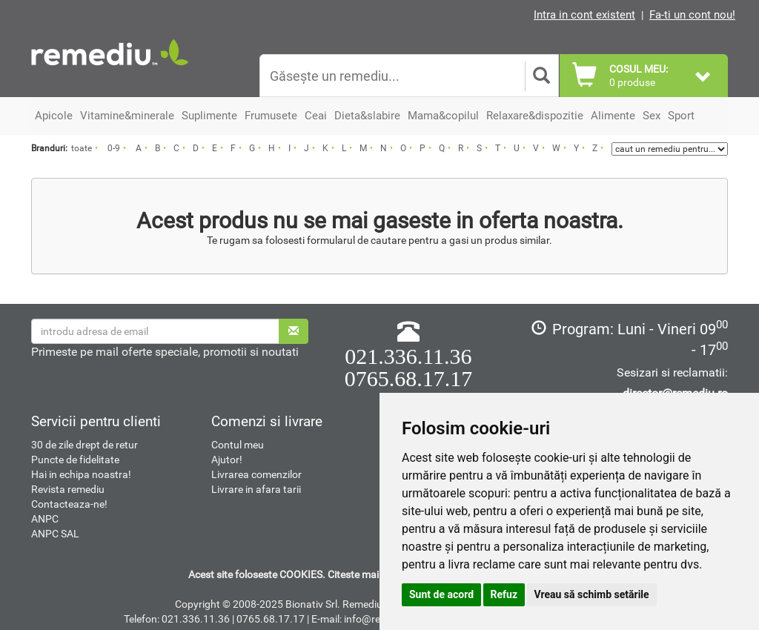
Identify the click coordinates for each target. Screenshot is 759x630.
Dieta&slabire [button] (367, 115)
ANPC (45, 519)
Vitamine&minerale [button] (127, 115)
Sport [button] (681, 115)
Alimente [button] (613, 115)
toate (81, 148)
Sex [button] (651, 115)
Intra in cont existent (584, 14)
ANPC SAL (55, 534)
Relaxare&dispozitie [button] (534, 115)
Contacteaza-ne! (69, 504)
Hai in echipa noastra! (81, 474)
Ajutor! (226, 459)
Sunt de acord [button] (441, 594)
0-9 (113, 148)
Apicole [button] (54, 115)
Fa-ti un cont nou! (692, 14)
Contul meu (237, 445)
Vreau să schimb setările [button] (591, 594)
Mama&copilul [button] (443, 115)
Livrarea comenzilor (256, 474)
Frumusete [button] (271, 115)
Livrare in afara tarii (256, 489)
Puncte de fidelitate (75, 459)
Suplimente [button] (209, 115)
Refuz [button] (504, 594)
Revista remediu (68, 489)
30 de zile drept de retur (84, 445)
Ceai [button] (316, 115)
